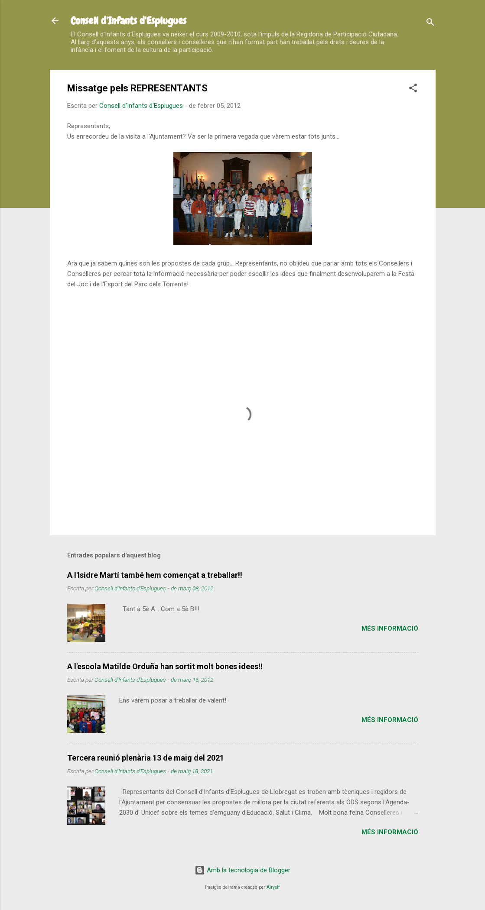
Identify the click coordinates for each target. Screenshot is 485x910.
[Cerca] (430, 23)
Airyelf (273, 887)
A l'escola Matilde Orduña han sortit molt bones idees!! (165, 666)
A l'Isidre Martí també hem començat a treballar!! (154, 575)
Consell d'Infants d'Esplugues (128, 20)
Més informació (389, 628)
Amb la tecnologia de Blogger (242, 870)
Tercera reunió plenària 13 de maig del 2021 (145, 757)
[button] (413, 89)
